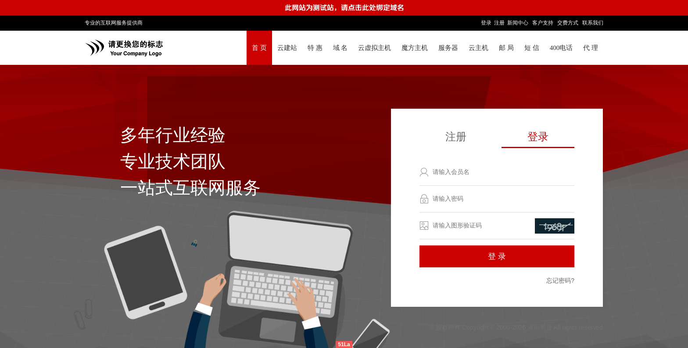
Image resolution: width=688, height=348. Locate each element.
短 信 (531, 47)
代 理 (590, 47)
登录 (486, 23)
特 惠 (315, 47)
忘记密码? (560, 280)
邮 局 (506, 47)
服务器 (448, 47)
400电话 (561, 47)
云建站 (287, 47)
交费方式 (567, 23)
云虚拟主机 (374, 47)
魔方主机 (414, 47)
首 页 (259, 47)
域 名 (340, 47)
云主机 (478, 47)
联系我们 (592, 23)
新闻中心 (517, 23)
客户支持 (542, 23)
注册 (499, 23)
